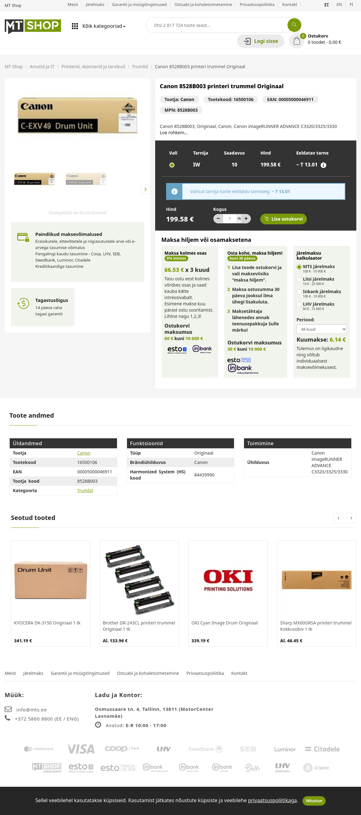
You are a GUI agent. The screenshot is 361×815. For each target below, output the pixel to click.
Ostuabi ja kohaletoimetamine (203, 4)
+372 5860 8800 (35, 719)
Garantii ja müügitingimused (139, 4)
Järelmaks (95, 4)
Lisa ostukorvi (283, 219)
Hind (171, 209)
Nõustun (314, 800)
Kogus (220, 209)
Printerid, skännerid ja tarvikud (93, 66)
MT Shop (14, 66)
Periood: (306, 320)
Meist (73, 4)
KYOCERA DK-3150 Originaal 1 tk (47, 623)
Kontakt (289, 4)
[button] (322, 39)
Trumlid (140, 66)
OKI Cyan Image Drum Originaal (224, 623)
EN (339, 4)
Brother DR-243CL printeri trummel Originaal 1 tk (139, 626)
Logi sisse (260, 41)
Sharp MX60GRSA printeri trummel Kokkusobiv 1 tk (316, 626)
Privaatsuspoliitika (257, 4)
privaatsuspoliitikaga (272, 800)
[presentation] (338, 518)
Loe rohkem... (174, 132)
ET (326, 4)
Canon (187, 99)
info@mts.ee (32, 709)
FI (351, 4)
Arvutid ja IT (42, 66)
